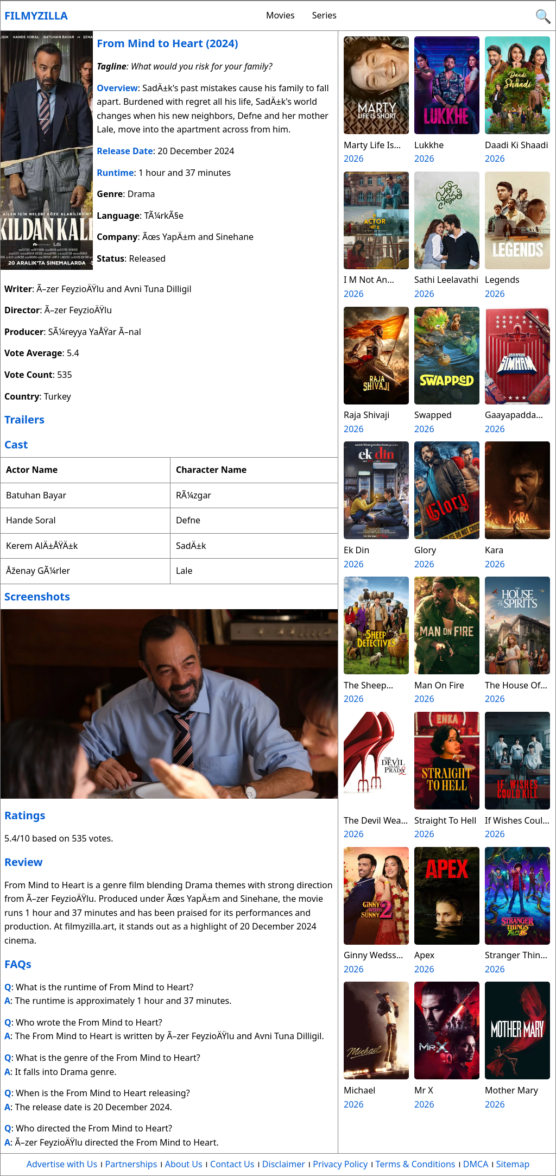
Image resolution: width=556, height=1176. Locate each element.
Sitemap (513, 1164)
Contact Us (232, 1164)
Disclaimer (283, 1164)
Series (324, 15)
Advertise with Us (62, 1164)
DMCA (476, 1164)
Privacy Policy (340, 1164)
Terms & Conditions (416, 1164)
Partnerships (131, 1164)
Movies (280, 15)
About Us (184, 1164)
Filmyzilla (36, 15)
